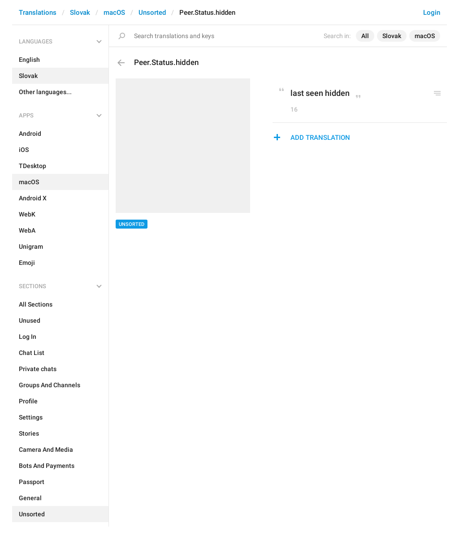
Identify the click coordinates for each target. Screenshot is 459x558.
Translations (37, 13)
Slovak (80, 13)
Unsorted (152, 13)
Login (431, 13)
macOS (114, 13)
